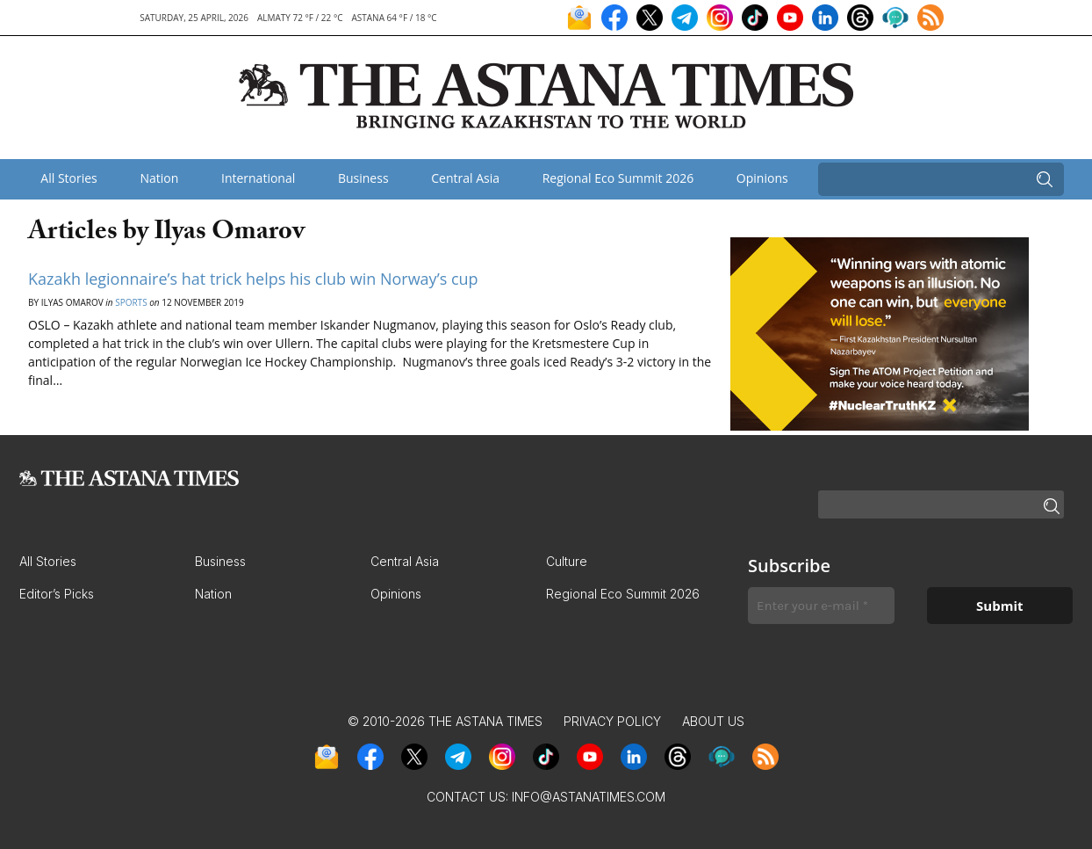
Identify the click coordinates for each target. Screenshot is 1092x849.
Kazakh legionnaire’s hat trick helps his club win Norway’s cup (253, 278)
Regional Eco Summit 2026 (618, 178)
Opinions (762, 178)
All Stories (68, 178)
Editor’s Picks (56, 593)
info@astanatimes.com (588, 796)
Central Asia (465, 178)
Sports (131, 302)
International (258, 178)
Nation (159, 178)
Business (363, 178)
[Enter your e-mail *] (821, 606)
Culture (566, 561)
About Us (713, 721)
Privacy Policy (612, 721)
